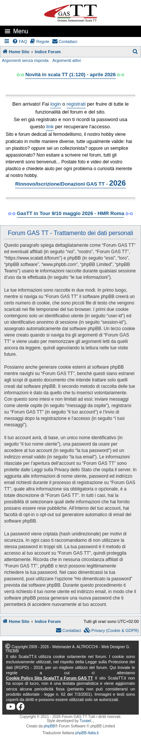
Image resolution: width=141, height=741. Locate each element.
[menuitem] (19, 41)
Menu (20, 31)
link (50, 126)
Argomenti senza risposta (25, 60)
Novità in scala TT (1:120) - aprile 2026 (70, 74)
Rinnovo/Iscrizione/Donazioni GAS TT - (70, 183)
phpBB (49, 726)
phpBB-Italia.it (87, 733)
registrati (76, 104)
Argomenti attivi (66, 60)
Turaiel (85, 721)
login (55, 104)
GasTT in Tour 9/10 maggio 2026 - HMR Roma (70, 213)
